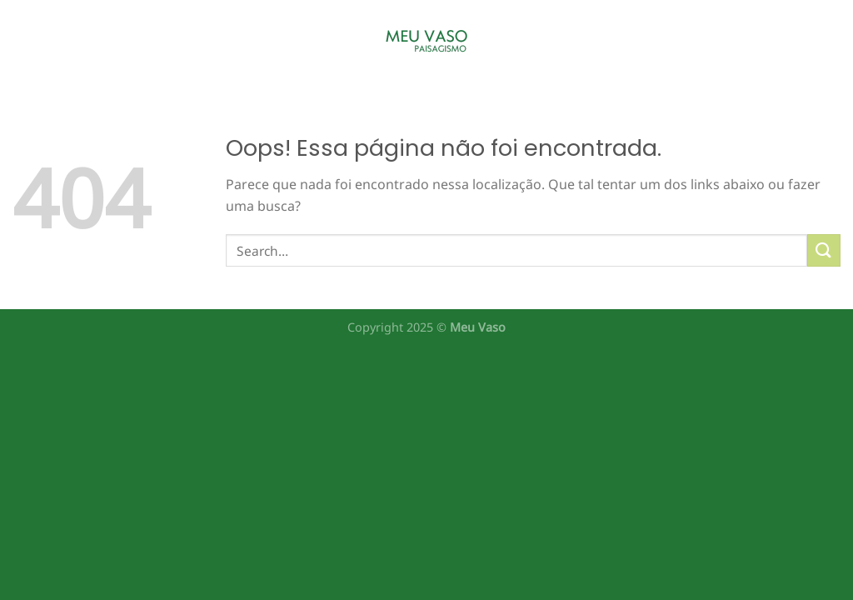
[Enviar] (824, 250)
